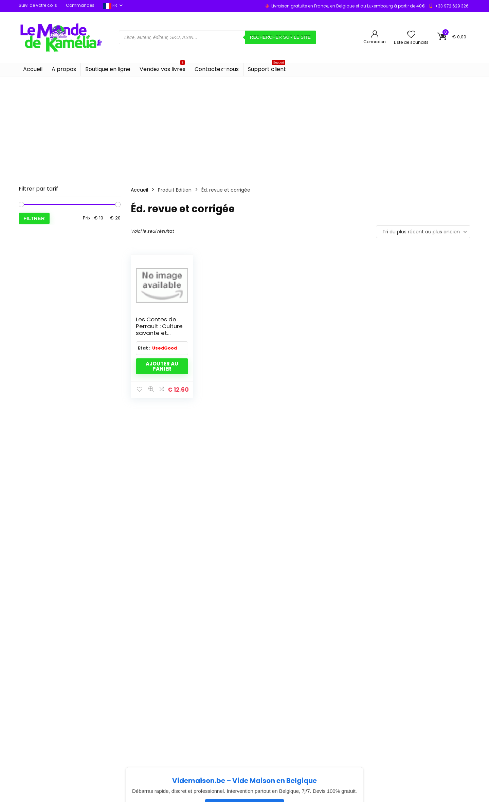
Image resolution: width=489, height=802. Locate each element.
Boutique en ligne (107, 69)
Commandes (80, 5)
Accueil (32, 69)
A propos (64, 69)
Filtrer (34, 218)
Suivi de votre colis (38, 5)
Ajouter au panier (162, 366)
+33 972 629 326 (452, 6)
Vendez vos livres (162, 68)
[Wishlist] (411, 34)
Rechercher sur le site (280, 37)
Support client (267, 68)
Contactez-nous (217, 69)
